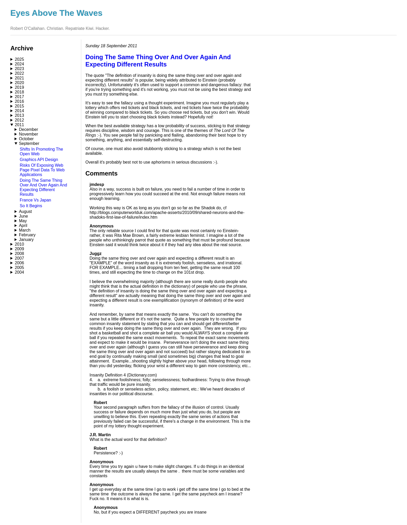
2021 (19, 78)
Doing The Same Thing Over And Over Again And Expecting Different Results (43, 187)
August (25, 211)
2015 (19, 106)
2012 (19, 120)
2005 (19, 267)
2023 (19, 68)
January (26, 239)
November (28, 134)
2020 (19, 82)
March (24, 230)
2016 (19, 101)
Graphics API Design (39, 159)
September (29, 143)
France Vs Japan (35, 200)
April (23, 225)
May (23, 221)
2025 (19, 59)
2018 (19, 92)
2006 (19, 263)
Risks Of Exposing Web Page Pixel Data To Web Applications (42, 170)
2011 (19, 125)
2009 (19, 249)
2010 (19, 244)
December (28, 129)
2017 (19, 97)
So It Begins (31, 206)
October (26, 139)
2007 (19, 258)
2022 (19, 73)
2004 (19, 272)
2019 (19, 87)
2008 (19, 253)
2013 (19, 115)
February (27, 235)
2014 (19, 111)
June (23, 216)
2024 (19, 64)
